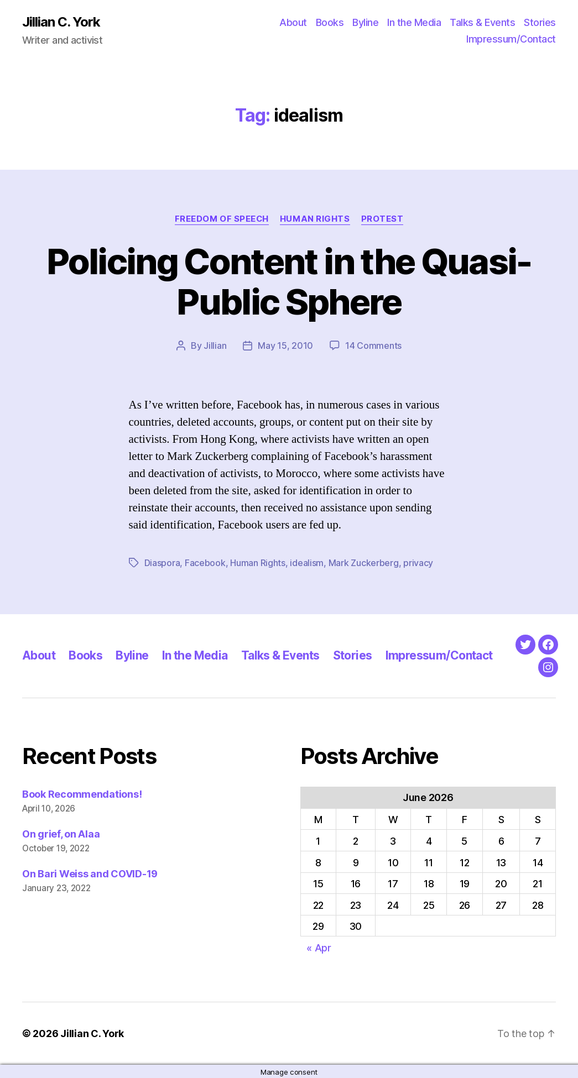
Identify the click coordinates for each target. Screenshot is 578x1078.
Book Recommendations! (82, 793)
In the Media (414, 22)
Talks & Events (482, 22)
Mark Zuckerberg (364, 562)
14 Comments (373, 345)
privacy (418, 562)
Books (330, 22)
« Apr (318, 947)
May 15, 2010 (285, 345)
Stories (540, 22)
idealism (307, 562)
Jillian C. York (61, 22)
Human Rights (315, 219)
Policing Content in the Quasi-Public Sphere (288, 281)
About (293, 22)
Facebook (205, 562)
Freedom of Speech (221, 219)
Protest (382, 219)
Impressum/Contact (511, 39)
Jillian (215, 345)
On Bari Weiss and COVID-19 (90, 872)
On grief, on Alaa (61, 833)
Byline (365, 22)
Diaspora (162, 562)
